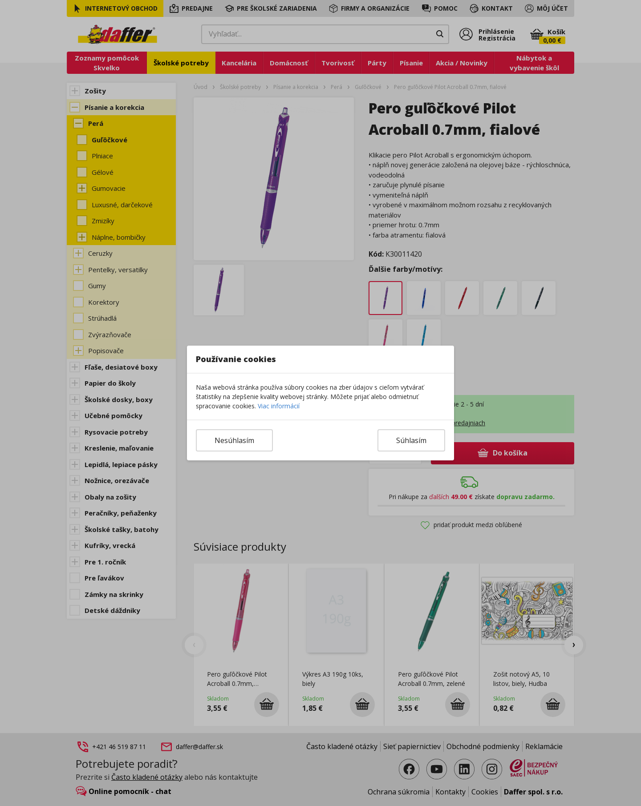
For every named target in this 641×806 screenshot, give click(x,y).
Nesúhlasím (234, 440)
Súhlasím (411, 440)
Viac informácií (279, 406)
